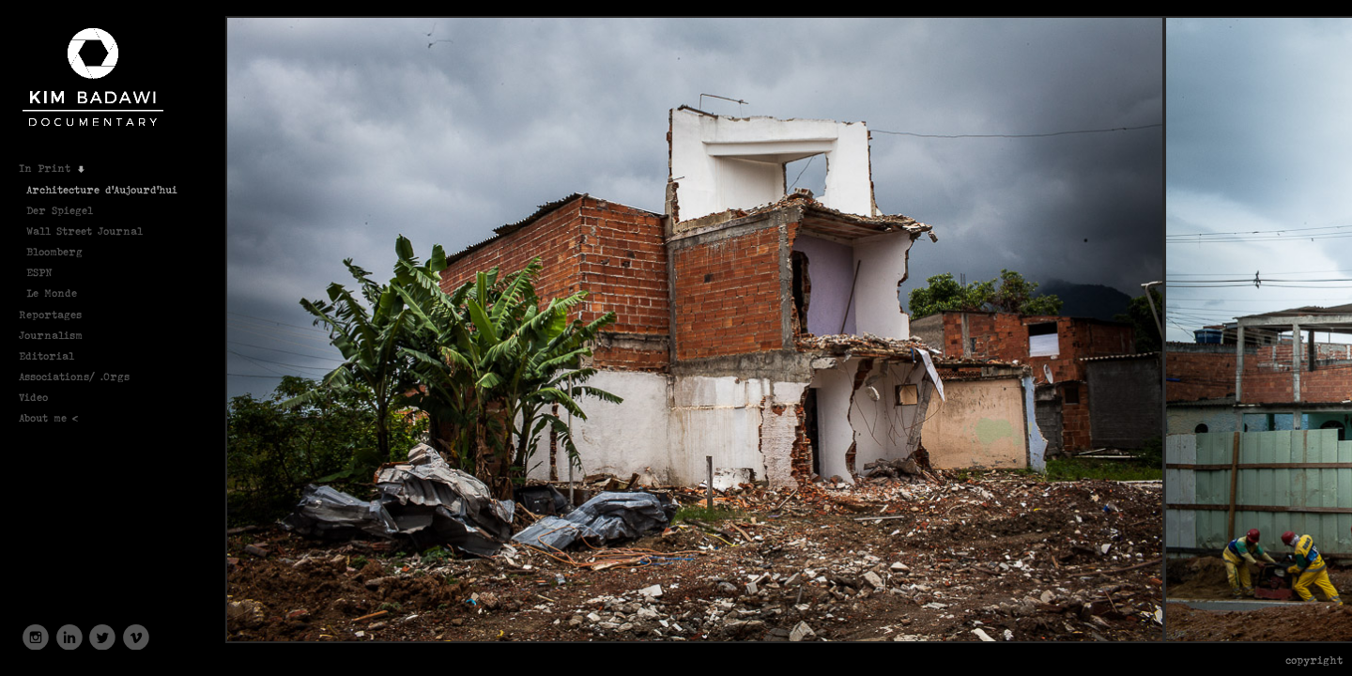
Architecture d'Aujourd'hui (101, 189)
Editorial (54, 355)
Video (41, 397)
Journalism (59, 335)
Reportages (58, 314)
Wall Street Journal (84, 230)
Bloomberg (54, 251)
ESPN (47, 272)
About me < (57, 417)
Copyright (1314, 659)
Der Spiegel (59, 210)
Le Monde (51, 292)
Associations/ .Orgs (82, 376)
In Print (52, 167)
